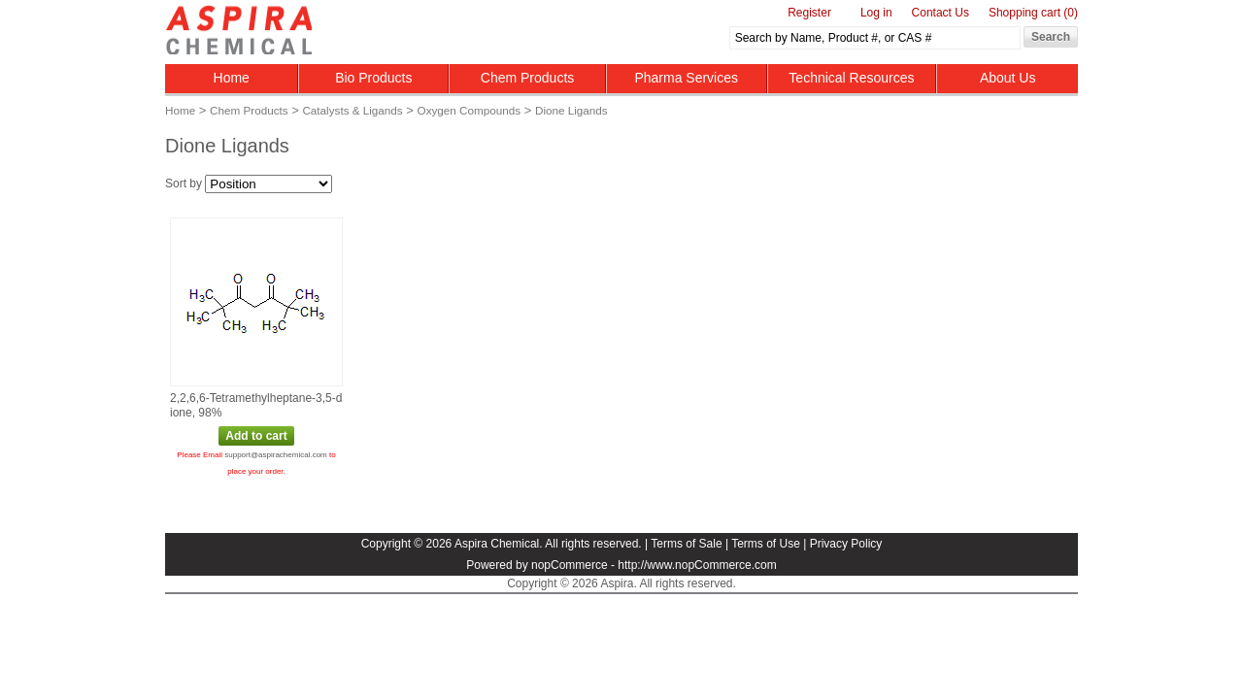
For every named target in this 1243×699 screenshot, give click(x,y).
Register (809, 12)
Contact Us (940, 12)
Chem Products (527, 77)
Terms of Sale (686, 543)
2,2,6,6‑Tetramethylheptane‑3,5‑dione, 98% (256, 405)
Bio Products (373, 77)
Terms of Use (765, 543)
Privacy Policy (846, 543)
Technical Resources (851, 77)
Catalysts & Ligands (352, 110)
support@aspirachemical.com (275, 454)
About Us (1008, 77)
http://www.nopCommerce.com (697, 565)
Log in (876, 12)
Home (232, 77)
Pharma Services (686, 77)
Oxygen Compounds (469, 110)
